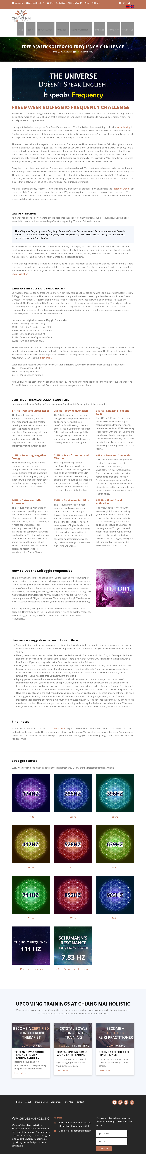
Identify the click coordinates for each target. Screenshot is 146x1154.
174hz (30, 802)
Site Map (70, 1087)
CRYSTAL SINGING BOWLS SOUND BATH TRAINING (71, 1039)
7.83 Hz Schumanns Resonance (73, 954)
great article (46, 343)
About (43, 16)
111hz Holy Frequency (30, 954)
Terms (101, 1149)
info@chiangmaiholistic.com (77, 1116)
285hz (73, 802)
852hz (73, 904)
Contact (82, 1087)
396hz (115, 802)
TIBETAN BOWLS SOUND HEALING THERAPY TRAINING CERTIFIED (29, 1040)
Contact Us (128, 16)
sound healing (123, 113)
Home (35, 16)
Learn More (20, 1059)
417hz (30, 853)
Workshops (116, 16)
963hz (115, 904)
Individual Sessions (87, 16)
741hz (30, 904)
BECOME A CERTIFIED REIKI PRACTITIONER (115, 1039)
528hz (73, 853)
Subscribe (103, 1134)
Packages (70, 16)
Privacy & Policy (90, 1149)
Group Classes (56, 16)
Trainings (104, 16)
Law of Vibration (20, 259)
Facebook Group (121, 174)
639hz (115, 853)
